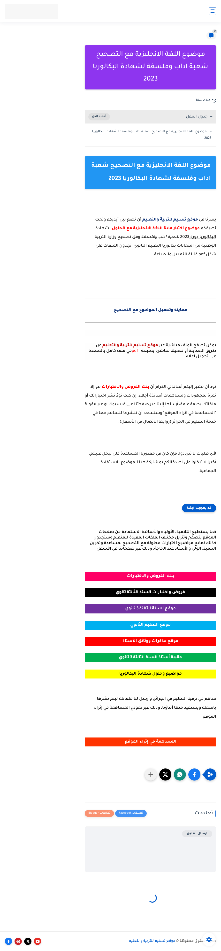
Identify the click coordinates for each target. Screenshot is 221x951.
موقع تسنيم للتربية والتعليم (152, 941)
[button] (194, 774)
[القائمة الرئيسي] (212, 11)
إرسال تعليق (197, 833)
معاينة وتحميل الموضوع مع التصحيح (150, 310)
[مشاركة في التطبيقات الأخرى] (151, 774)
